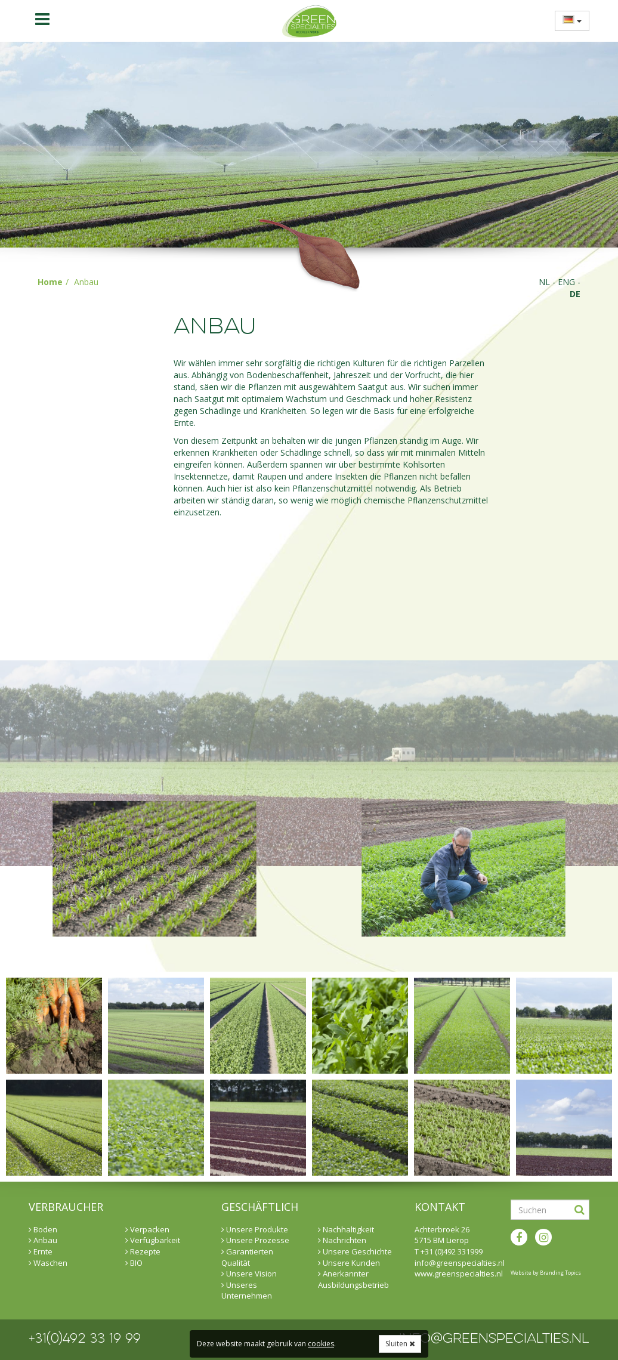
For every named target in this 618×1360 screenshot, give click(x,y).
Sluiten (400, 1344)
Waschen (48, 1262)
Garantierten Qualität (247, 1257)
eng (566, 282)
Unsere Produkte (254, 1229)
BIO (134, 1262)
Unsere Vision (249, 1273)
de (575, 293)
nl (544, 282)
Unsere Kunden (349, 1262)
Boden (43, 1229)
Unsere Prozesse (255, 1240)
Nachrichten (342, 1240)
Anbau (43, 1240)
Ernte (40, 1251)
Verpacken (147, 1229)
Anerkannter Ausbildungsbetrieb (353, 1279)
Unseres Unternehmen (246, 1290)
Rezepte (142, 1251)
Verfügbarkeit (152, 1240)
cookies (321, 1344)
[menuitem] (568, 20)
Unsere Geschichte (355, 1251)
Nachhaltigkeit (346, 1229)
